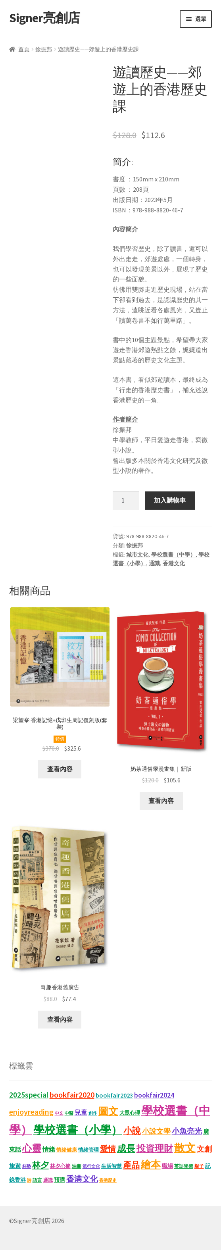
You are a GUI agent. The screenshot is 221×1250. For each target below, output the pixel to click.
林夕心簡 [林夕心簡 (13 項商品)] (60, 1166)
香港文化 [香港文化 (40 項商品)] (82, 1179)
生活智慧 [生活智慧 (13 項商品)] (111, 1166)
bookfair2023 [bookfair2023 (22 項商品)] (114, 1095)
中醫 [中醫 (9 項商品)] (69, 1113)
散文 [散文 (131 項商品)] (185, 1147)
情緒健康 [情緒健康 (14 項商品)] (66, 1149)
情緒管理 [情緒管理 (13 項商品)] (88, 1149)
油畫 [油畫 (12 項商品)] (76, 1166)
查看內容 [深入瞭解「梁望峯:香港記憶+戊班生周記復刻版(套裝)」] (60, 769)
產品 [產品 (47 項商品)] (131, 1165)
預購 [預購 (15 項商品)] (59, 1180)
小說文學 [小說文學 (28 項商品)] (156, 1131)
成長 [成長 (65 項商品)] (126, 1148)
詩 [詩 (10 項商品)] (29, 1180)
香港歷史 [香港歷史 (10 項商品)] (108, 1180)
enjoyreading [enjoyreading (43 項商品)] (31, 1112)
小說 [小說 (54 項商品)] (132, 1130)
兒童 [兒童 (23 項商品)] (81, 1112)
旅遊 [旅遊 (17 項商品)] (15, 1165)
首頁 (23, 49)
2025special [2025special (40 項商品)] (28, 1095)
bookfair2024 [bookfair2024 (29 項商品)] (154, 1095)
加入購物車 (170, 500)
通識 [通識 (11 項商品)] (48, 1180)
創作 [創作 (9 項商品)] (92, 1113)
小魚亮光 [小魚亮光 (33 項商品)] (187, 1131)
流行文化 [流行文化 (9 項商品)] (91, 1166)
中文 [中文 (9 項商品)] (59, 1113)
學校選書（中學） (173, 554)
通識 (154, 563)
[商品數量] (126, 500)
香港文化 (174, 563)
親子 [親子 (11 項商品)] (199, 1166)
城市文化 (137, 554)
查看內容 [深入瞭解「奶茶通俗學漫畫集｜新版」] (161, 801)
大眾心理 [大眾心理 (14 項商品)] (129, 1112)
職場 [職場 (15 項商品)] (167, 1166)
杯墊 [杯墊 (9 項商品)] (26, 1166)
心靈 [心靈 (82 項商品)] (31, 1148)
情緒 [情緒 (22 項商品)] (48, 1149)
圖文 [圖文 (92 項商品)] (108, 1111)
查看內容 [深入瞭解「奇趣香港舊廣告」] (60, 1019)
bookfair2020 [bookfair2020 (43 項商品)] (72, 1095)
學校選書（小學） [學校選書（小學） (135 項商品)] (77, 1130)
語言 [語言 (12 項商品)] (37, 1180)
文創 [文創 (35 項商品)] (204, 1149)
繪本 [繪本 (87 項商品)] (151, 1164)
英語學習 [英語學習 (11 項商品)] (183, 1166)
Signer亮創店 (44, 18)
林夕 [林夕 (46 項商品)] (40, 1165)
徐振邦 (43, 49)
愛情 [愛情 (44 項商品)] (108, 1149)
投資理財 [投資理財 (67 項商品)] (154, 1148)
